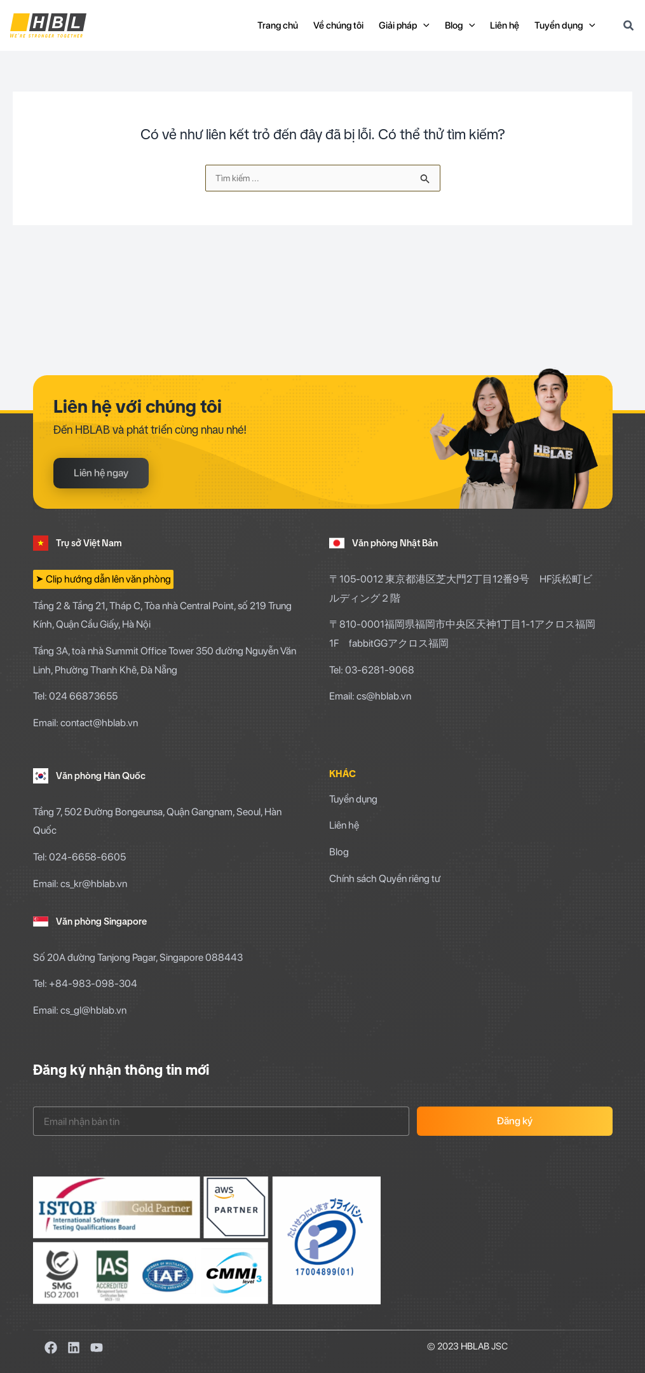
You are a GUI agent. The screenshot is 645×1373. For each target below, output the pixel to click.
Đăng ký (515, 1121)
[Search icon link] (629, 27)
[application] (423, 25)
